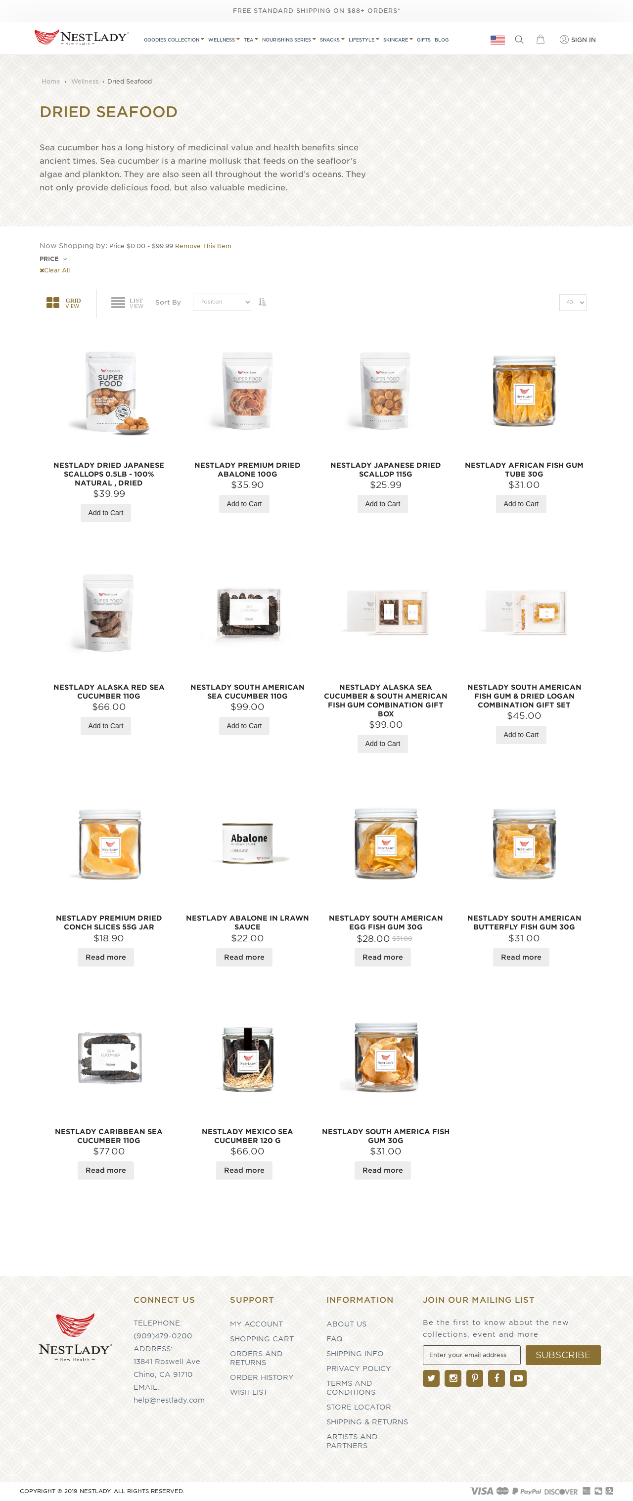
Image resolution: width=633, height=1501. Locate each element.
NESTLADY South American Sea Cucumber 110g (247, 691)
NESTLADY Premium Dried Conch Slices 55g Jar (109, 922)
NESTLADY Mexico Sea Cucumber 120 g (247, 1136)
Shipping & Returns (367, 1422)
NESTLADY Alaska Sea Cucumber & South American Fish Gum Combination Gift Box (386, 700)
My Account (256, 1324)
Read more (106, 957)
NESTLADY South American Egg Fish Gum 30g (386, 922)
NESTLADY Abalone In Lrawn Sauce (247, 922)
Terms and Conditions (350, 1387)
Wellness (85, 81)
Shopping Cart (262, 1339)
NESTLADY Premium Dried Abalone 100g (247, 469)
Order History (262, 1377)
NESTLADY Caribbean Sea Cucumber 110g (109, 1136)
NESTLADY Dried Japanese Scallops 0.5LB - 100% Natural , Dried (108, 474)
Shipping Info (355, 1354)
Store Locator (358, 1407)
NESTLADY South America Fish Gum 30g (386, 1136)
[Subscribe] (563, 1355)
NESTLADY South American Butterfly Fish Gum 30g (524, 922)
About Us (346, 1324)
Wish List (249, 1392)
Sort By (168, 302)
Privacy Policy (358, 1368)
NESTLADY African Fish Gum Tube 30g (524, 469)
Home (52, 81)
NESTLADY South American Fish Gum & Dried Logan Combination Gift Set (524, 696)
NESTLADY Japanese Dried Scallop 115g (385, 469)
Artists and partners (352, 1441)
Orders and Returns (256, 1358)
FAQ (334, 1339)
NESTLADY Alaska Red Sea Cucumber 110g (109, 691)
